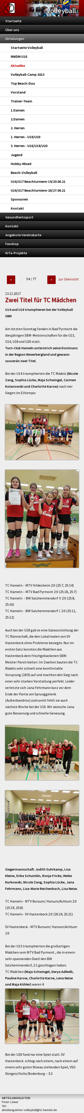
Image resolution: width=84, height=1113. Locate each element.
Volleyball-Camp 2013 (27, 74)
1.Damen (18, 110)
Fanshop (12, 244)
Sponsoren (19, 199)
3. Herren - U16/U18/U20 (29, 145)
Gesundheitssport (19, 217)
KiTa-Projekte (16, 253)
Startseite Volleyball (27, 47)
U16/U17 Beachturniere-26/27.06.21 (38, 190)
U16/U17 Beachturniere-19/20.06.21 (38, 181)
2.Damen (18, 119)
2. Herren (18, 128)
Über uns (12, 30)
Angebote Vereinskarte (23, 235)
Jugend (16, 155)
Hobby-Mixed (21, 163)
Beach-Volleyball (24, 172)
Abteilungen (14, 38)
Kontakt (17, 208)
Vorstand (18, 92)
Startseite (13, 21)
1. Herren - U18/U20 (25, 137)
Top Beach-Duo (23, 83)
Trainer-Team (21, 101)
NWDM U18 (19, 56)
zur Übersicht (68, 279)
